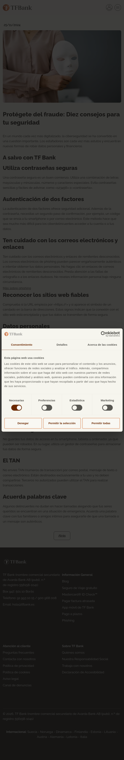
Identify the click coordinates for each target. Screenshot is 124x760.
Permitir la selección (62, 423)
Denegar (23, 423)
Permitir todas (101, 423)
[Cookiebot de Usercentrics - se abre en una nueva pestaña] (103, 334)
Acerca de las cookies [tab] (102, 344)
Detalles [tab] (62, 344)
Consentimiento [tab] (21, 344)
